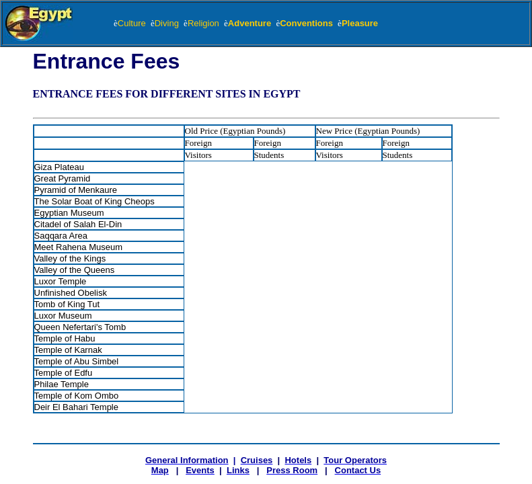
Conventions (309, 23)
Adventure (252, 23)
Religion (206, 23)
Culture (132, 23)
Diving (169, 23)
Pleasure (360, 23)
